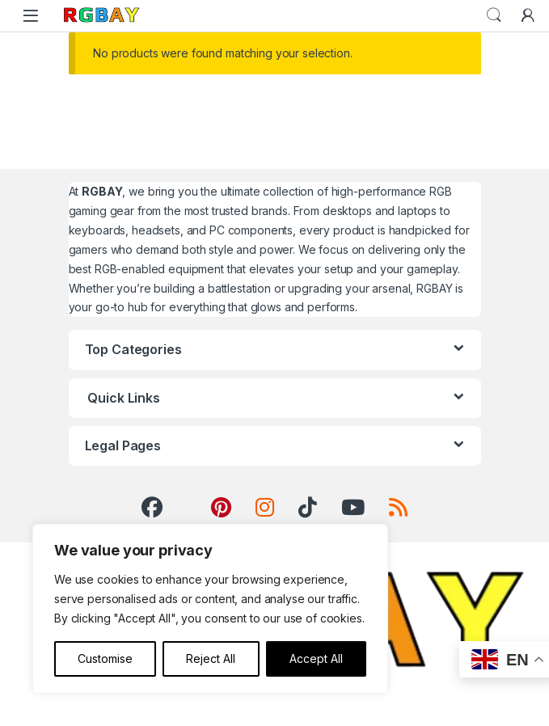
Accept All (316, 658)
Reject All (210, 658)
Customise (105, 658)
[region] (210, 609)
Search (494, 15)
